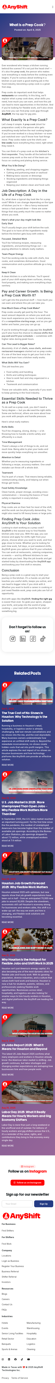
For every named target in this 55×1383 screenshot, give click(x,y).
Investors (6, 1282)
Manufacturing (33, 1323)
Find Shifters (8, 1230)
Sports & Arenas (9, 1349)
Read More (8, 765)
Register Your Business (13, 1266)
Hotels (5, 1323)
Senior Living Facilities (12, 1333)
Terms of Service (19, 1378)
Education (31, 1338)
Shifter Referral (9, 1277)
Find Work (6, 1244)
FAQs (4, 1309)
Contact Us (7, 1304)
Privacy (5, 1378)
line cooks (7, 142)
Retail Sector (8, 1338)
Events (5, 1328)
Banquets (6, 1344)
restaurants (8, 95)
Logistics (31, 1344)
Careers (6, 1299)
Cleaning (31, 1349)
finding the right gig (42, 599)
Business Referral (10, 1271)
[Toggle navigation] (52, 6)
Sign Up (44, 1204)
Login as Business (10, 1261)
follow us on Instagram (27, 1182)
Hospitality (32, 1333)
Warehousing (33, 1328)
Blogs (4, 1294)
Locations (6, 1255)
